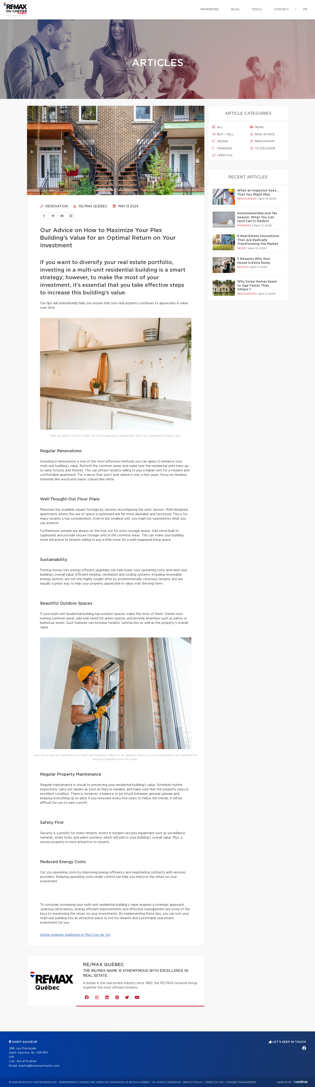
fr (305, 9)
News (257, 127)
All (217, 127)
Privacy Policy (193, 1082)
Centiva (300, 1081)
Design (220, 141)
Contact (281, 9)
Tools (257, 9)
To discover (262, 148)
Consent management (241, 1082)
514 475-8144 (26, 1061)
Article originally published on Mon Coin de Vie (75, 935)
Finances (222, 148)
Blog (235, 9)
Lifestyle (222, 155)
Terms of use (214, 1082)
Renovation (54, 206)
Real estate (262, 134)
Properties (210, 9)
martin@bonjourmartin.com (38, 1065)
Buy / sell (223, 134)
